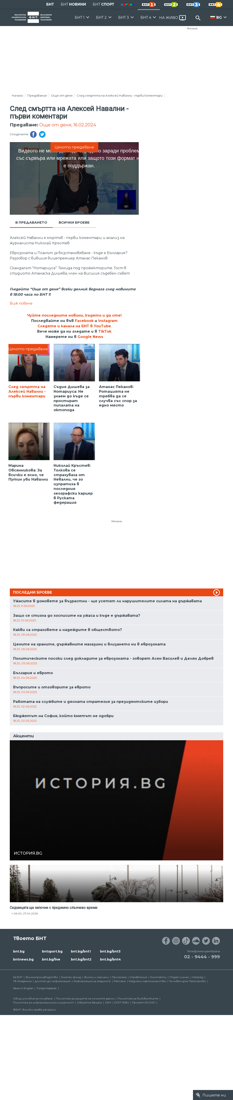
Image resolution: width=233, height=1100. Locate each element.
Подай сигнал (179, 977)
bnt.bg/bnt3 (110, 951)
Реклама (192, 28)
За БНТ (17, 977)
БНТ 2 (101, 17)
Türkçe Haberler (46, 988)
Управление (138, 977)
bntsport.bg (52, 951)
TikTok (104, 331)
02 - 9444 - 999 (202, 956)
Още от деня (61, 95)
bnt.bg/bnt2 (81, 959)
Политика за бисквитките (138, 998)
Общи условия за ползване (33, 998)
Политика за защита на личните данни (85, 998)
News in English (23, 988)
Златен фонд (71, 977)
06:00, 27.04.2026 (26, 913)
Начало (17, 95)
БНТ (50, 4)
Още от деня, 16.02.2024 (67, 124)
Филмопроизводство (42, 977)
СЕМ (108, 1002)
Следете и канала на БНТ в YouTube (74, 326)
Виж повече (21, 303)
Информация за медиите (92, 981)
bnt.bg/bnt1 (81, 951)
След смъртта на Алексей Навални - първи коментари (120, 95)
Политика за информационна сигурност (43, 1002)
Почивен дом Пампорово (187, 981)
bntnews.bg (23, 959)
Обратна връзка (89, 1002)
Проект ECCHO (143, 1002)
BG (219, 17)
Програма (119, 977)
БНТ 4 (146, 17)
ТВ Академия (22, 981)
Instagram (108, 321)
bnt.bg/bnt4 (110, 959)
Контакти (158, 977)
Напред (197, 977)
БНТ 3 (123, 17)
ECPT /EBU (121, 1002)
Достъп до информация (52, 981)
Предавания (37, 95)
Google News (90, 337)
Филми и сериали (96, 977)
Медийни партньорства (147, 981)
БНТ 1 (79, 17)
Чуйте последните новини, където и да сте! (74, 315)
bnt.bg (18, 951)
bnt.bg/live (51, 959)
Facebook (84, 321)
